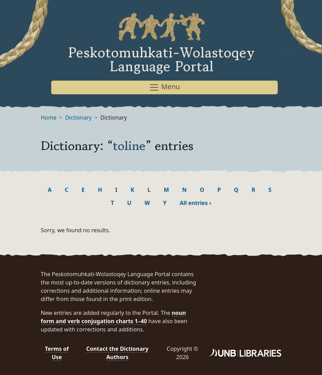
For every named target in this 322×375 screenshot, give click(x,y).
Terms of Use (57, 353)
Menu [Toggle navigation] (164, 87)
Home (49, 117)
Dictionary (78, 117)
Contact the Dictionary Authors (117, 353)
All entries (195, 203)
